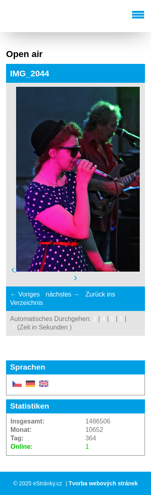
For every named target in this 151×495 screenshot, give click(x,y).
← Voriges (25, 294)
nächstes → (62, 294)
